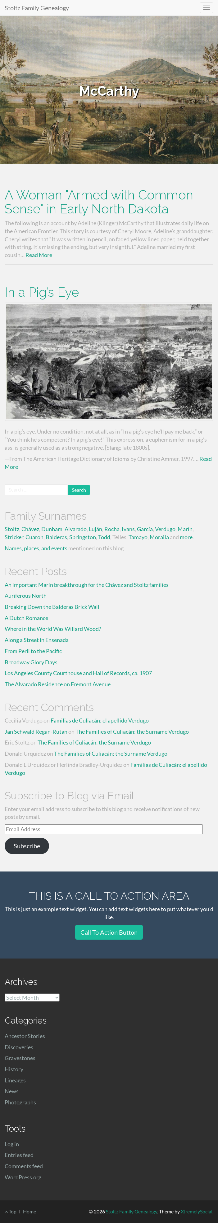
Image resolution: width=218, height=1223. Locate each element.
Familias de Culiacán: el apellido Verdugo (100, 720)
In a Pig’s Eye (42, 292)
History (14, 1069)
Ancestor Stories (25, 1036)
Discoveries (19, 1047)
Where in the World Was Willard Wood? (53, 628)
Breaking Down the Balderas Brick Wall (52, 606)
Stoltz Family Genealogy (37, 7)
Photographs (20, 1102)
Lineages (15, 1080)
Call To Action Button (109, 932)
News (12, 1091)
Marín (185, 529)
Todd (104, 537)
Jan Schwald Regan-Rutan (36, 731)
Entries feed (19, 1154)
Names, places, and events (36, 548)
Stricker (14, 537)
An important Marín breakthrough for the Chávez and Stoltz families (87, 584)
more (186, 537)
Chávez (30, 529)
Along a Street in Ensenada (37, 639)
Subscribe (27, 846)
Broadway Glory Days (31, 662)
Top (10, 1211)
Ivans (128, 529)
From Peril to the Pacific (33, 651)
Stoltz (12, 529)
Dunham (51, 529)
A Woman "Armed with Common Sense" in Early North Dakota (99, 201)
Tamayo (138, 537)
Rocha (112, 529)
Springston (82, 537)
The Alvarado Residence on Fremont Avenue (58, 684)
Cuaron (34, 537)
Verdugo (165, 529)
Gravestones (20, 1058)
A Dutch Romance (26, 617)
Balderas (56, 537)
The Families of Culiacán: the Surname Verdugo (132, 731)
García (145, 529)
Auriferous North (26, 595)
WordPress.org (23, 1177)
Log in (12, 1144)
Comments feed (24, 1166)
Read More (38, 254)
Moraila (159, 537)
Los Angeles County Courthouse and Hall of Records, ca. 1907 (78, 673)
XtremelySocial (196, 1211)
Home (29, 1211)
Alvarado (76, 529)
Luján (95, 529)
